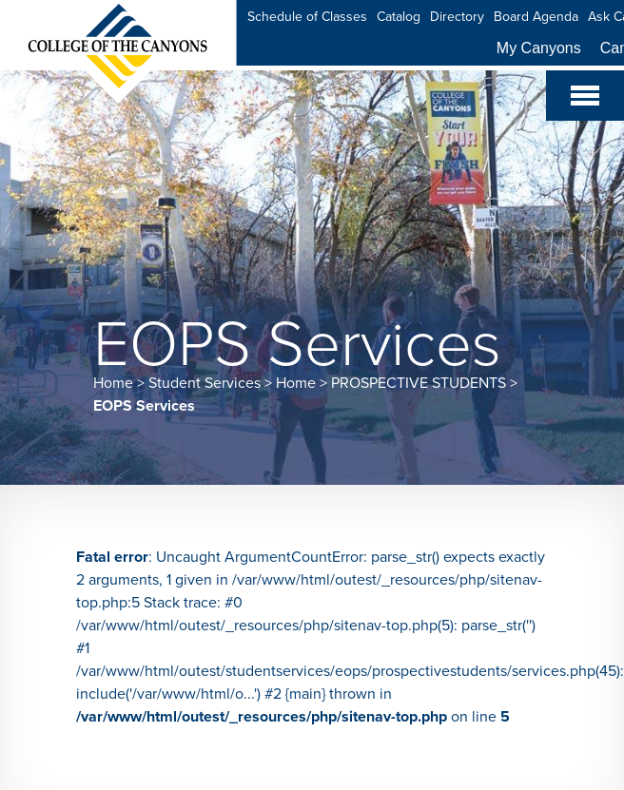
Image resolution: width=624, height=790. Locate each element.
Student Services (204, 383)
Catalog (398, 17)
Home (113, 383)
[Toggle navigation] (585, 95)
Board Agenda (536, 17)
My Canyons (539, 48)
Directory (457, 17)
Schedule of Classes (307, 17)
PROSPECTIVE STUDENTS (418, 383)
